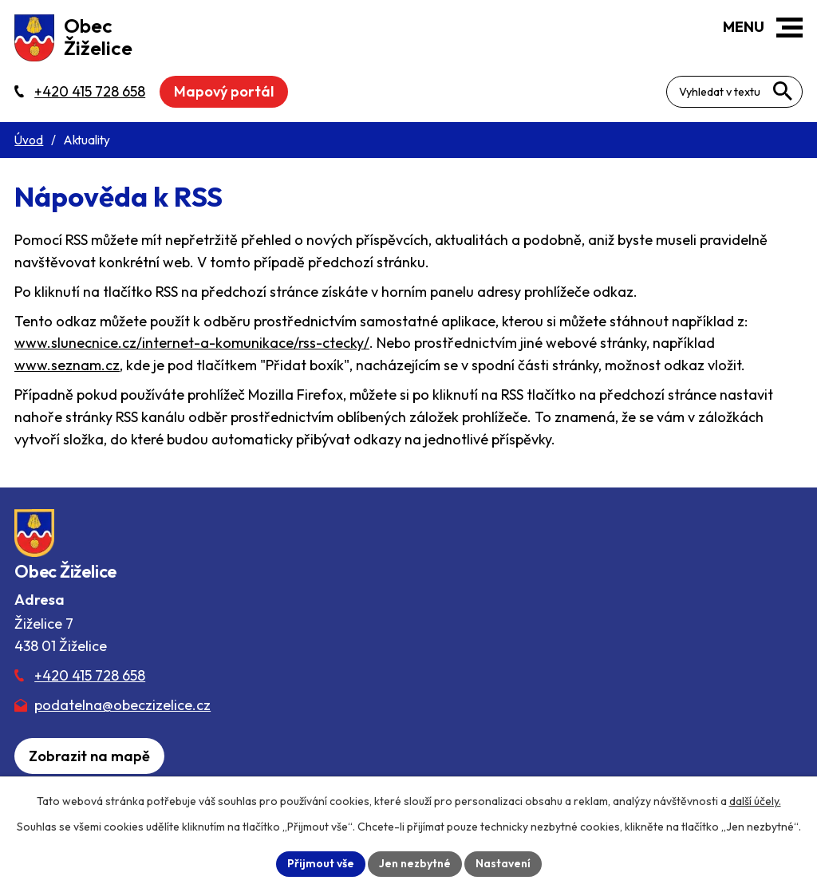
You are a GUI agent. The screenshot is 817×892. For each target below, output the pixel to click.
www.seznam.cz (67, 365)
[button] (789, 27)
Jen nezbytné (415, 863)
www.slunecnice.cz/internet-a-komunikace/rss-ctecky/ (191, 343)
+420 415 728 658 (89, 675)
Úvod (28, 140)
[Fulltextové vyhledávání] (734, 92)
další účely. (755, 801)
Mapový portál (224, 91)
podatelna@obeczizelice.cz (122, 705)
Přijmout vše (320, 863)
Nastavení (503, 863)
